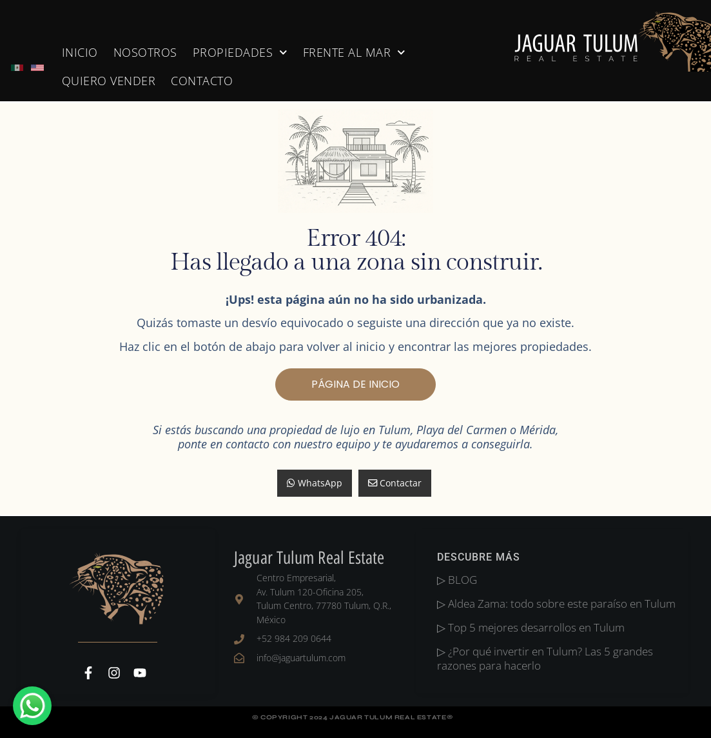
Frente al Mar (354, 52)
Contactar (395, 483)
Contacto (202, 80)
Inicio (80, 52)
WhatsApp (314, 483)
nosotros (145, 52)
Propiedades (240, 52)
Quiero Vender (109, 80)
